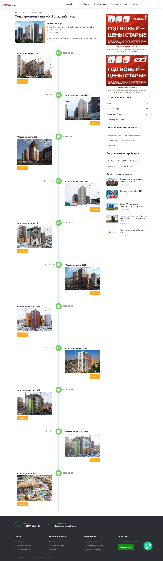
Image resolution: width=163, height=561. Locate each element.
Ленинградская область (115, 120)
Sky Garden (112, 145)
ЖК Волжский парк (21, 12)
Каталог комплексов (93, 542)
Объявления (125, 4)
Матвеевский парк (128, 140)
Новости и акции (99, 4)
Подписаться (125, 547)
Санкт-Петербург (113, 109)
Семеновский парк (114, 135)
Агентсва (114, 4)
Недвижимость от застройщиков (43, 557)
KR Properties (135, 161)
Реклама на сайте (24, 546)
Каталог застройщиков (94, 546)
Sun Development (127, 166)
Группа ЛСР (122, 161)
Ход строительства (56, 546)
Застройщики (83, 4)
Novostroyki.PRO (24, 550)
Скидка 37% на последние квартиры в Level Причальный (131, 205)
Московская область (114, 114)
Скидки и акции (55, 542)
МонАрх (111, 161)
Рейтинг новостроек (93, 550)
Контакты (20, 542)
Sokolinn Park (113, 140)
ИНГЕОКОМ (112, 166)
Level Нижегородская (132, 135)
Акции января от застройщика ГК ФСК (132, 231)
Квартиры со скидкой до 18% (131, 191)
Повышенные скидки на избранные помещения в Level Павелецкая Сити (133, 218)
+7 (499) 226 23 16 (31, 526)
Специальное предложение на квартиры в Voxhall (131, 180)
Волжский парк (54, 23)
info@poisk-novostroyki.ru (66, 526)
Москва (109, 103)
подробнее (22, 81)
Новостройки (69, 4)
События (135, 4)
